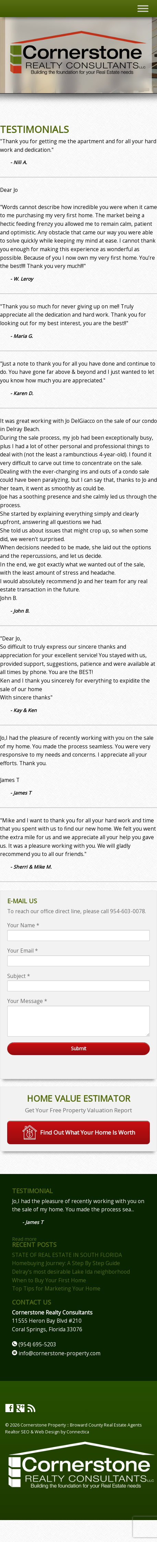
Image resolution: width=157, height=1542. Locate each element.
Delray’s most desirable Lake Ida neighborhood (71, 1271)
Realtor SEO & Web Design (32, 1432)
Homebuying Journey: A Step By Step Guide (66, 1263)
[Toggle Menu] (142, 8)
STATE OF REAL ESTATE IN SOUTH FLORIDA (67, 1255)
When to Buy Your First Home (49, 1280)
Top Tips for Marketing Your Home (56, 1288)
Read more (24, 1239)
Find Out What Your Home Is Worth (78, 1132)
